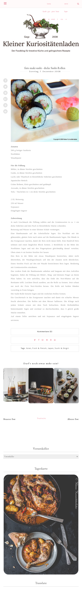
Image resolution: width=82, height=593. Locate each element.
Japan (51, 348)
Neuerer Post (9, 419)
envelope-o (66, 5)
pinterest (53, 12)
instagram (49, 5)
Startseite (41, 418)
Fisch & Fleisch (39, 348)
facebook (44, 12)
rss (62, 19)
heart (57, 12)
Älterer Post (73, 419)
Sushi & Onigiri (62, 348)
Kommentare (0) (44, 332)
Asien (28, 348)
